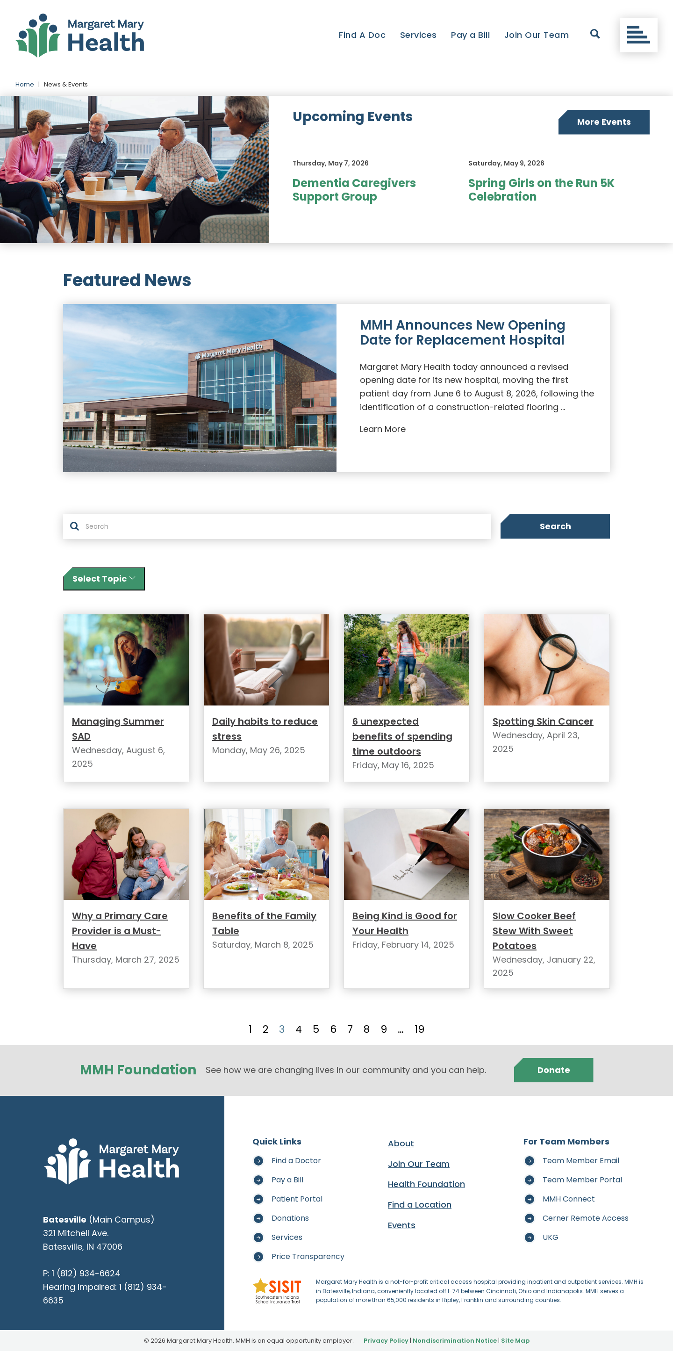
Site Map (515, 1342)
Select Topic (104, 578)
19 (419, 1031)
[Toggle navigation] (639, 35)
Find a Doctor (296, 1162)
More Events (604, 122)
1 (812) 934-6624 (86, 1275)
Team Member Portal (582, 1181)
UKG (550, 1239)
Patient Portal (297, 1200)
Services (418, 35)
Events (401, 1227)
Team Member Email (581, 1162)
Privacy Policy (386, 1342)
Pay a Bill (470, 35)
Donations (290, 1220)
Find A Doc (362, 35)
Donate (553, 1072)
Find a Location (419, 1206)
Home (24, 84)
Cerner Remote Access (586, 1220)
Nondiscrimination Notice (455, 1342)
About (401, 1145)
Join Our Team (536, 35)
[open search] (595, 35)
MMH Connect (569, 1200)
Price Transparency (308, 1258)
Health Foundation (426, 1186)
